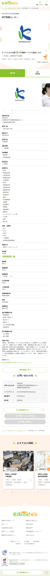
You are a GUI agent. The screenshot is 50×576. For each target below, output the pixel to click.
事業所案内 (36, 541)
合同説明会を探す (7, 528)
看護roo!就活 (11, 8)
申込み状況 (29, 524)
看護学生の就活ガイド (9, 535)
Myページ (5, 524)
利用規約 (18, 543)
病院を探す (29, 528)
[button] (12, 73)
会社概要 (26, 541)
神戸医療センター (21, 430)
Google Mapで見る (9, 122)
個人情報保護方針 (29, 543)
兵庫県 (18, 8)
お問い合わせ (30, 535)
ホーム (4, 8)
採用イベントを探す (8, 531)
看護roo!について (15, 541)
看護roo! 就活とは (31, 520)
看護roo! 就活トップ (8, 520)
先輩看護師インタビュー (34, 531)
